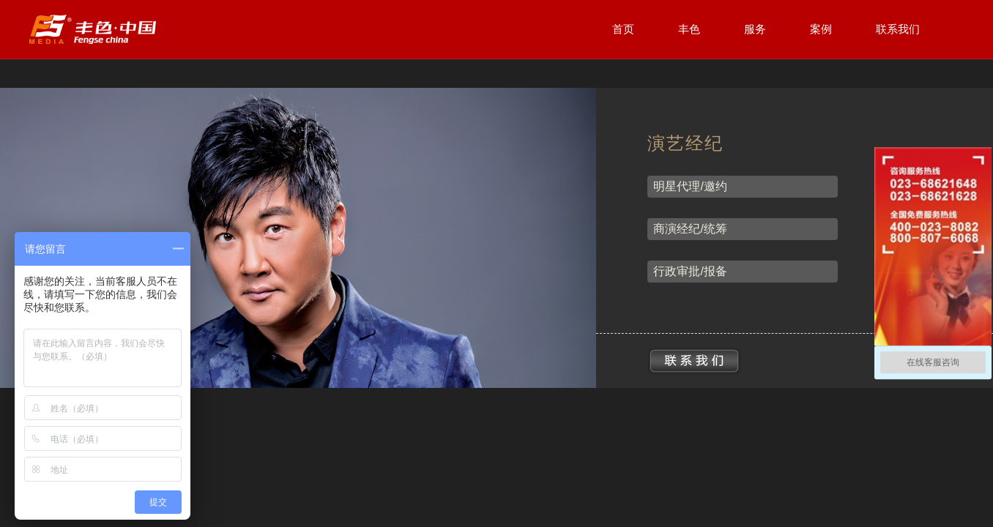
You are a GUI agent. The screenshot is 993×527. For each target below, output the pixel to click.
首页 (623, 29)
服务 (755, 29)
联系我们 (898, 29)
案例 (821, 29)
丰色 (689, 29)
